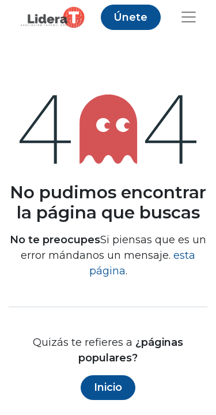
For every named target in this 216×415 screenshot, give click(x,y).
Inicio (108, 387)
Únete (130, 17)
